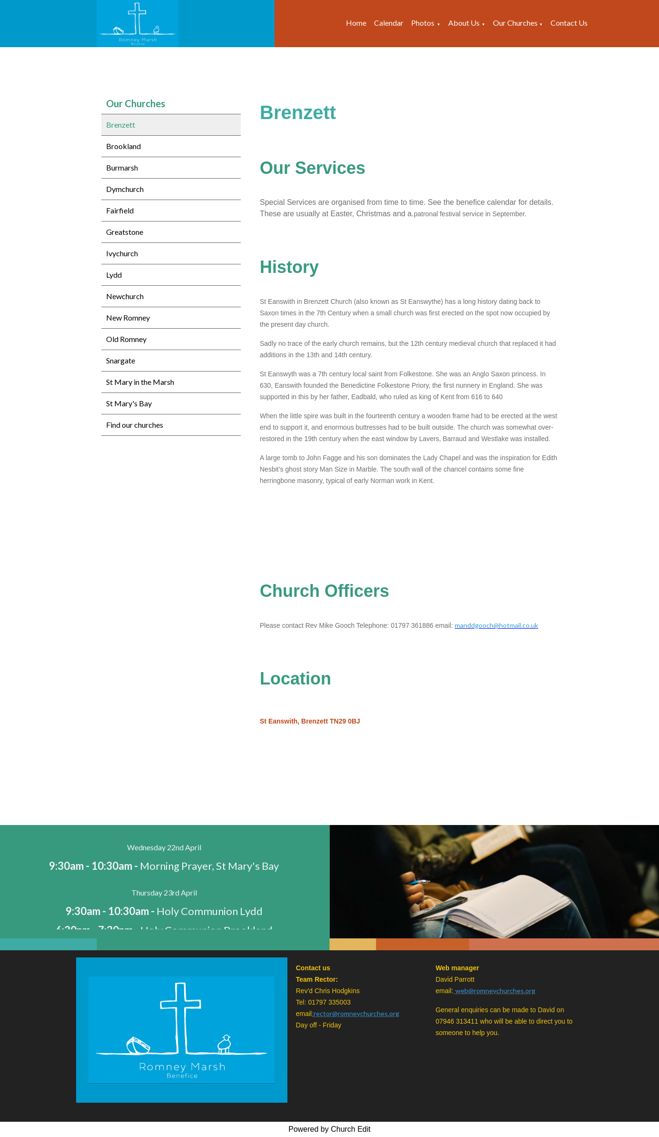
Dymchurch (125, 188)
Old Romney (126, 338)
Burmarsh (122, 167)
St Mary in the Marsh (140, 381)
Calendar (388, 22)
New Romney (128, 317)
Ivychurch (122, 253)
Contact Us (569, 22)
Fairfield (120, 210)
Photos (422, 22)
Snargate (120, 360)
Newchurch (125, 296)
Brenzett (120, 124)
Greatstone (124, 231)
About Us (464, 22)
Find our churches (134, 424)
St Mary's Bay (129, 403)
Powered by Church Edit (329, 1129)
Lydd (114, 274)
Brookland (123, 146)
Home (356, 22)
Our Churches (516, 22)
